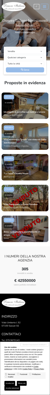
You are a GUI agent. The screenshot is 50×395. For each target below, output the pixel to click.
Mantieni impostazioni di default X (35, 345)
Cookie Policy (27, 369)
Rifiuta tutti (22, 383)
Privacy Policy (39, 369)
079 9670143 (13, 340)
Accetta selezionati (12, 388)
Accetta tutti (10, 383)
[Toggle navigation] (44, 6)
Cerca (25, 69)
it (36, 6)
